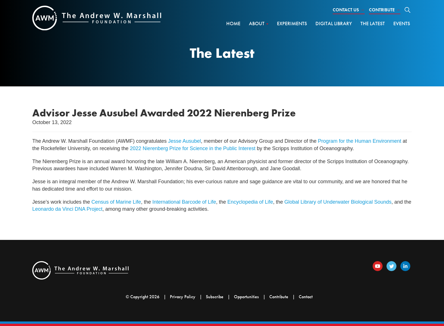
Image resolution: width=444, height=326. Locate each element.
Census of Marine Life (116, 202)
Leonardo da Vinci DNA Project (67, 209)
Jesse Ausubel (184, 141)
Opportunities (246, 297)
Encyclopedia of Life (250, 202)
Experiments (292, 23)
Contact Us (349, 10)
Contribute (384, 10)
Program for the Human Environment (359, 141)
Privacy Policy (182, 297)
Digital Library (333, 23)
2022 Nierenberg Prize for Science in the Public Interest (192, 148)
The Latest (372, 23)
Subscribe (214, 297)
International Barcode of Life (184, 202)
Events (401, 23)
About (258, 23)
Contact (306, 297)
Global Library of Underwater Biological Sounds (337, 202)
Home (233, 23)
